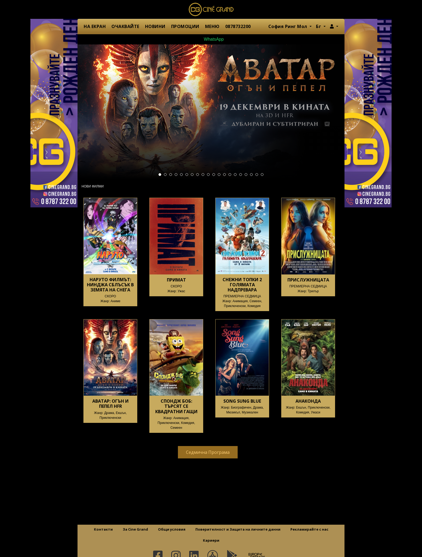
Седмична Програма (208, 452)
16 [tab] (240, 174)
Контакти (103, 529)
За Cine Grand (135, 529)
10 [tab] (208, 174)
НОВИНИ (155, 26)
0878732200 (238, 26)
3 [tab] (170, 174)
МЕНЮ (212, 26)
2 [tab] (165, 174)
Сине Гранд (211, 9)
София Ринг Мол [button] (288, 26)
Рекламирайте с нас (309, 529)
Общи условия (171, 529)
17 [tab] (246, 174)
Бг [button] (319, 26)
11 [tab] (213, 174)
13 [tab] (224, 174)
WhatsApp (211, 39)
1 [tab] (160, 174)
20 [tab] (262, 174)
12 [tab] (219, 174)
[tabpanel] (211, 111)
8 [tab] (197, 174)
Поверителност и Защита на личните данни (237, 529)
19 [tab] (256, 174)
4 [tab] (176, 174)
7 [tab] (192, 174)
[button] (334, 26)
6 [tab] (186, 174)
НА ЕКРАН (95, 26)
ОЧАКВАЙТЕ (125, 26)
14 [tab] (229, 174)
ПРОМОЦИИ (185, 26)
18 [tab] (251, 174)
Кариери (211, 540)
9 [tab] (203, 174)
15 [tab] (235, 174)
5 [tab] (181, 174)
